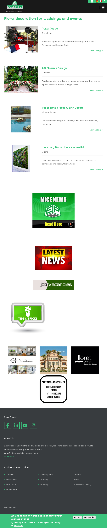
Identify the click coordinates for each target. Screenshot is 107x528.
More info (18, 525)
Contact (77, 474)
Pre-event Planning (82, 484)
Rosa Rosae (50, 28)
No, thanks (89, 517)
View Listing (95, 51)
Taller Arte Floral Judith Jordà (62, 107)
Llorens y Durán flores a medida (64, 147)
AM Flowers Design (54, 68)
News (76, 479)
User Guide (11, 484)
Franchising (11, 489)
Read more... (10, 456)
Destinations (12, 479)
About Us (10, 474)
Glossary (44, 484)
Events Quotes (46, 474)
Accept (77, 517)
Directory (44, 479)
